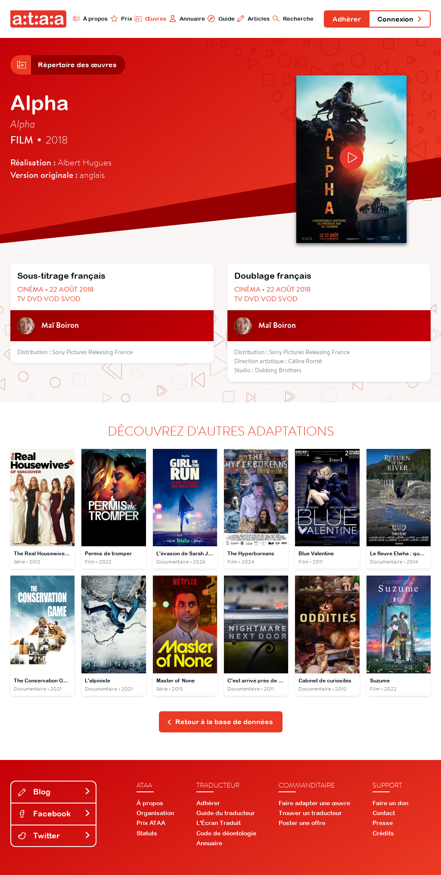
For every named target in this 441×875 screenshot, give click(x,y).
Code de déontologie (226, 833)
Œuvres (150, 18)
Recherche (293, 18)
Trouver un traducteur (310, 813)
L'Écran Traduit (218, 822)
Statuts (147, 833)
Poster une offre (302, 822)
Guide (221, 18)
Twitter (54, 835)
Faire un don (390, 803)
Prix (121, 18)
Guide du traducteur (225, 813)
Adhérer (346, 19)
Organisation (155, 813)
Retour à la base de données (220, 722)
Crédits (383, 833)
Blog (54, 791)
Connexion (399, 19)
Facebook (54, 813)
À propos (90, 18)
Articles (253, 18)
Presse (383, 822)
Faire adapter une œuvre (314, 803)
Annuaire (187, 18)
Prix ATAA (151, 822)
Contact (384, 813)
